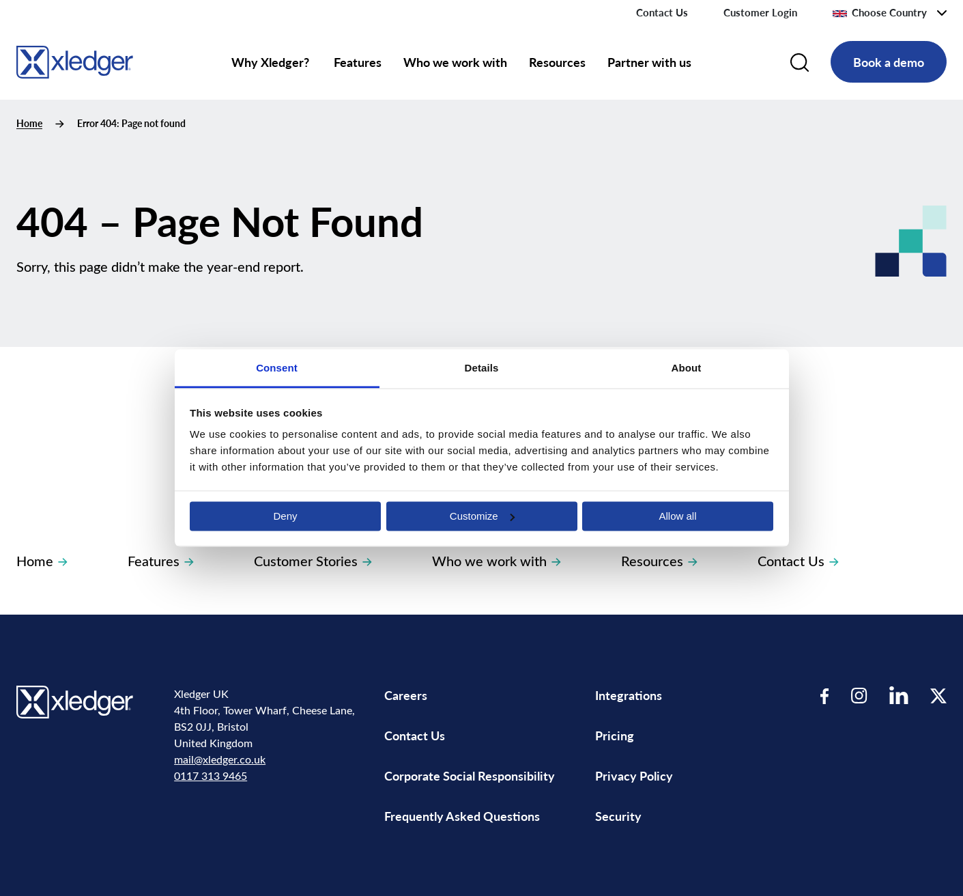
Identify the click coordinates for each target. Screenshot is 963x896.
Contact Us (662, 12)
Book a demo (888, 61)
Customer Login (760, 12)
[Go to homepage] (74, 60)
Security (618, 815)
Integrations (628, 694)
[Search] (799, 62)
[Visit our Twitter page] (938, 695)
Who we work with (455, 61)
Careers (405, 694)
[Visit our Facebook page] (824, 695)
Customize (482, 516)
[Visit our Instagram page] (859, 695)
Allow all (677, 516)
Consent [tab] (277, 368)
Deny (285, 516)
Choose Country (880, 12)
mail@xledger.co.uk (219, 759)
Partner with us (649, 61)
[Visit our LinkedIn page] (898, 695)
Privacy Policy (634, 775)
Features (358, 61)
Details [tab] (482, 368)
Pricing (616, 735)
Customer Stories (313, 560)
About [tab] (687, 368)
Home (29, 123)
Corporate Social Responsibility (469, 775)
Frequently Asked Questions (462, 815)
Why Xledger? (271, 61)
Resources (557, 61)
